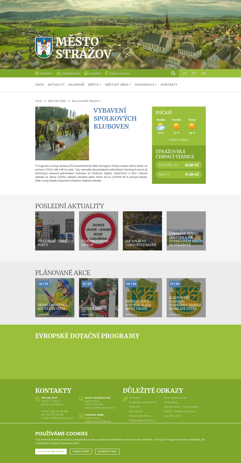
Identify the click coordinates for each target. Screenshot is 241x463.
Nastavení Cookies (107, 451)
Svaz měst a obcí (172, 415)
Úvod (39, 84)
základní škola (71, 73)
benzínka (95, 73)
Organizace (144, 84)
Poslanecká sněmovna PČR (142, 402)
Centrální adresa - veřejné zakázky (181, 406)
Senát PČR (134, 406)
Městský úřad (116, 84)
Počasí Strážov (179, 140)
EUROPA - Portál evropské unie (179, 411)
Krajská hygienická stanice (142, 420)
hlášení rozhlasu (119, 73)
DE (204, 73)
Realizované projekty (86, 101)
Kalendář (76, 84)
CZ (185, 73)
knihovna (46, 73)
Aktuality (56, 84)
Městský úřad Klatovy (140, 415)
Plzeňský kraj (135, 411)
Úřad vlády (134, 397)
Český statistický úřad (175, 397)
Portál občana (171, 402)
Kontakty (169, 84)
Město (93, 84)
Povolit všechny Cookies (51, 451)
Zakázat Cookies (81, 451)
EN (194, 73)
